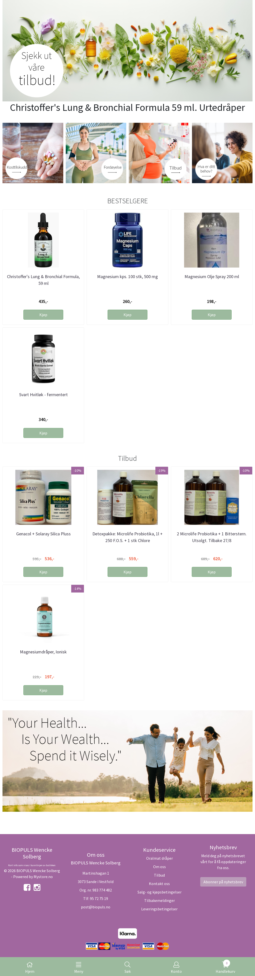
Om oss (159, 866)
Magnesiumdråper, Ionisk (43, 652)
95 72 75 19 (99, 898)
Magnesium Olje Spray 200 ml (212, 276)
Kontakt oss (159, 883)
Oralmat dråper (159, 858)
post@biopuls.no (95, 906)
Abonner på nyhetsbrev (223, 881)
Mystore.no (43, 876)
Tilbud (159, 875)
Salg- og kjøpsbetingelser (159, 892)
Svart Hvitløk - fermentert (43, 394)
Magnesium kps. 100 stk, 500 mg (127, 276)
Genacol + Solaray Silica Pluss (43, 534)
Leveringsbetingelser (159, 908)
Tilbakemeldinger (159, 900)
